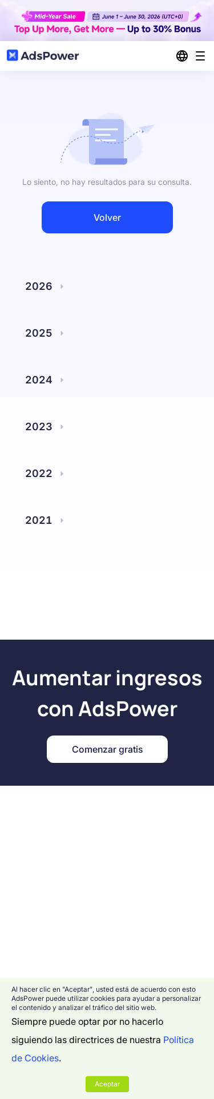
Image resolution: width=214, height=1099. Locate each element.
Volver (107, 217)
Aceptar (107, 1084)
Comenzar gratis (107, 749)
